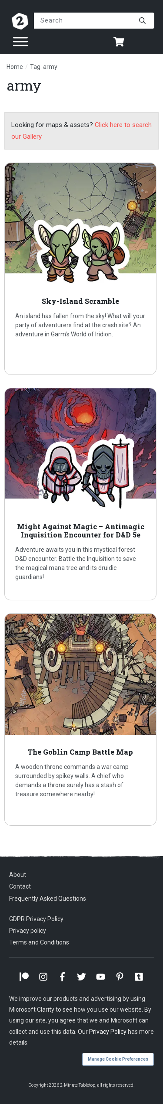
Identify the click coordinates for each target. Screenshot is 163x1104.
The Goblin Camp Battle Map (81, 719)
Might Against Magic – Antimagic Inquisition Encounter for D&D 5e (81, 494)
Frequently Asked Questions (47, 898)
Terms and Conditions (39, 942)
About (17, 874)
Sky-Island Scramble (81, 269)
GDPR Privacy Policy (36, 918)
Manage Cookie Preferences (118, 1059)
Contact (20, 886)
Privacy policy (27, 930)
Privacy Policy (107, 1031)
